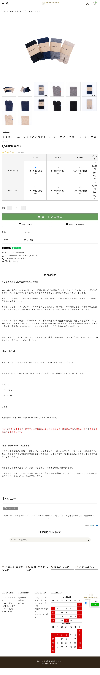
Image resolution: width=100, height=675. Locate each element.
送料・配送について (37, 568)
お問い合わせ (25, 224)
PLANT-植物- (7, 603)
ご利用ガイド (40, 597)
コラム (21, 603)
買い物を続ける (10, 261)
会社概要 (22, 597)
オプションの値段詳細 (13, 252)
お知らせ (22, 600)
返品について (60, 567)
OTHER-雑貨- (8, 608)
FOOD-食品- (7, 611)
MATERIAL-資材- (9, 605)
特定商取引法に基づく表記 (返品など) (20, 255)
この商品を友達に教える (14, 258)
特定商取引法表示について (41, 610)
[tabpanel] (50, 49)
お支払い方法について (13, 568)
